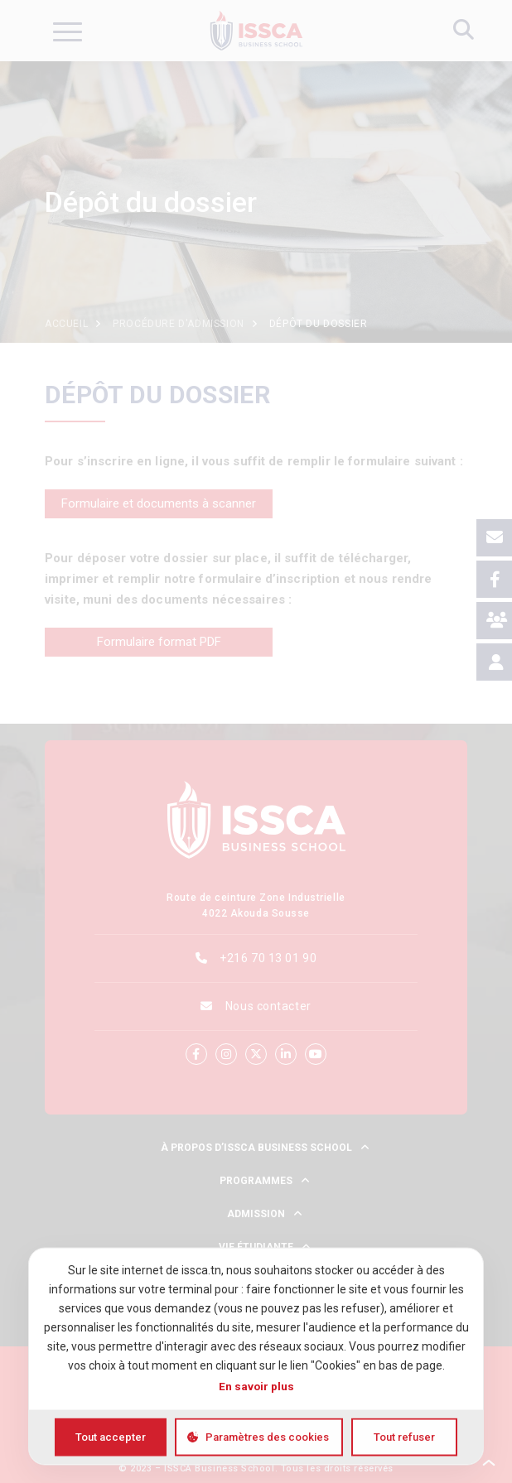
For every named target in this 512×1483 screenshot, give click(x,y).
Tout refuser (404, 1437)
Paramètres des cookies (267, 1437)
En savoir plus (256, 1386)
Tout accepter (110, 1437)
